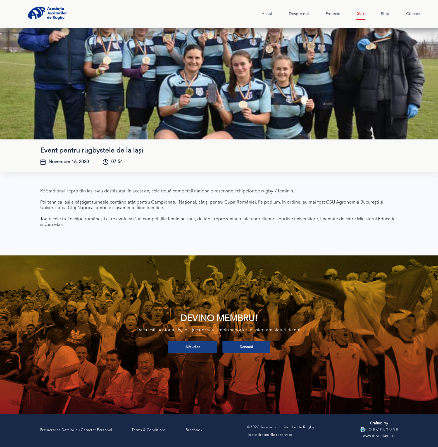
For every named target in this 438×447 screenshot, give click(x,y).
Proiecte (333, 14)
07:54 (117, 162)
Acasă (267, 14)
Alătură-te (192, 347)
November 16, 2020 (69, 162)
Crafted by (379, 423)
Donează (246, 347)
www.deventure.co (379, 436)
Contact (413, 14)
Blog (385, 14)
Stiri (360, 14)
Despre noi (299, 14)
